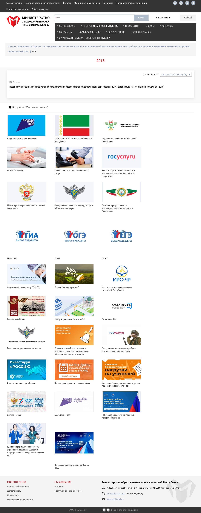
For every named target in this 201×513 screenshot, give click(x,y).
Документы (65, 32)
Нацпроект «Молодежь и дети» (100, 26)
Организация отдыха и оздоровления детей (84, 38)
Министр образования (18, 486)
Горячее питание (141, 32)
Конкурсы (167, 26)
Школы (67, 3)
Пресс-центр (132, 26)
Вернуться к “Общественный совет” (30, 107)
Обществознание (41, 9)
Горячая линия (116, 32)
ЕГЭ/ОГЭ (150, 26)
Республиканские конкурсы (68, 491)
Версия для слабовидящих (124, 510)
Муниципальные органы (87, 3)
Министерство (14, 3)
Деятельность (67, 26)
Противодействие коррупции (131, 3)
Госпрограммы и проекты (20, 500)
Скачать (16, 82)
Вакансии (108, 3)
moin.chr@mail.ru (115, 499)
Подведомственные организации (42, 3)
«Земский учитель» (90, 32)
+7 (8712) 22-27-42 (115, 494)
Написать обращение (17, 9)
